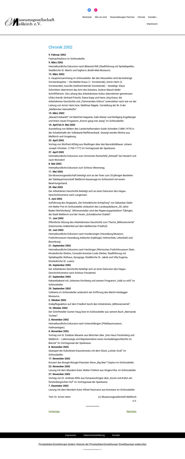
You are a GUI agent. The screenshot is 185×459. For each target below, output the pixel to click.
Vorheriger (54, 411)
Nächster (131, 411)
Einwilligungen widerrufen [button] (132, 444)
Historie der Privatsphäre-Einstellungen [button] (97, 444)
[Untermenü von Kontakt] (157, 17)
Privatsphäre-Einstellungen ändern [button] (57, 444)
